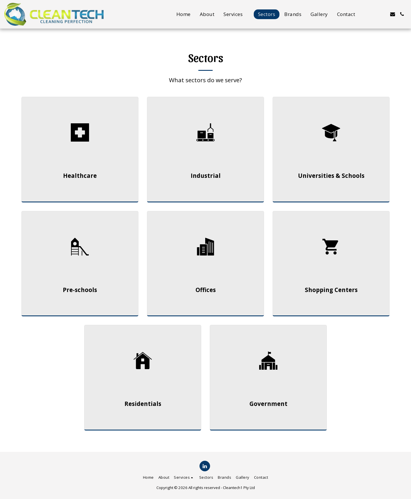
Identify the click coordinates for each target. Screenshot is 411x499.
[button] (236, 14)
